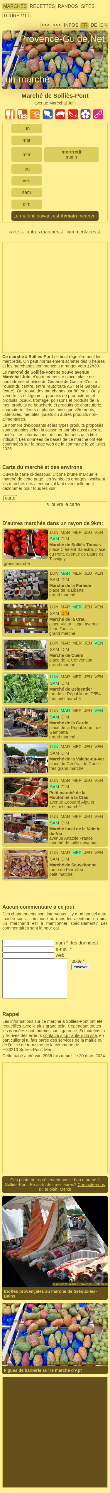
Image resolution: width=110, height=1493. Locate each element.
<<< (45, 25)
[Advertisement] (55, 297)
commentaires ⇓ (84, 231)
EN (103, 25)
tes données (84, 942)
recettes (42, 6)
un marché (27, 79)
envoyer (80, 967)
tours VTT (16, 15)
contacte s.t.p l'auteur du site (70, 1035)
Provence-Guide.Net (62, 38)
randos (68, 6)
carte (8, 391)
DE (94, 25)
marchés (15, 6)
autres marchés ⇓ (45, 231)
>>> (57, 25)
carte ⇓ (16, 231)
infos (71, 25)
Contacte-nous (91, 1184)
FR (84, 25)
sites (87, 6)
